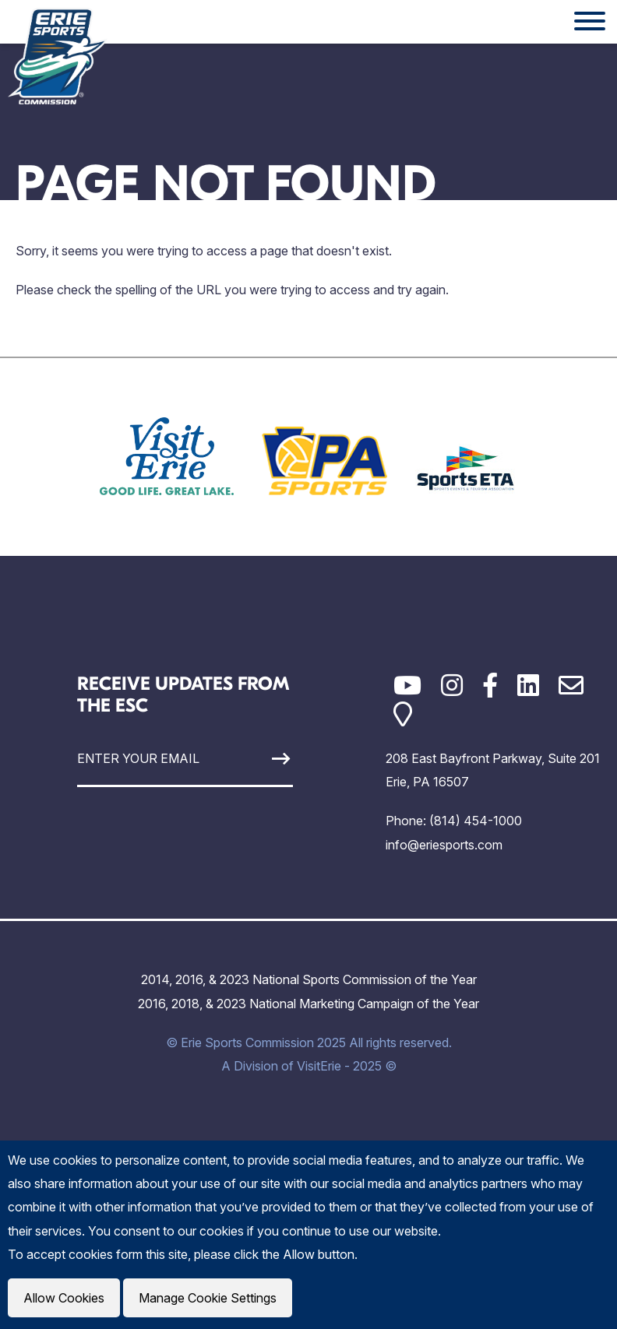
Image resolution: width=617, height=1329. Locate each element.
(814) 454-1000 (475, 820)
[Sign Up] (265, 759)
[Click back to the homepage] (57, 56)
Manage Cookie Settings (208, 1298)
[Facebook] (490, 685)
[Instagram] (452, 685)
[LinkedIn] (528, 685)
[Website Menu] (589, 22)
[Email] (571, 685)
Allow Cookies (63, 1298)
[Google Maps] (403, 714)
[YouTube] (407, 685)
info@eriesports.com (444, 845)
